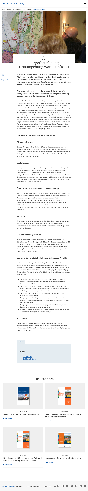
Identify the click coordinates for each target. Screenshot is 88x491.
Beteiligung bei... (17, 9)
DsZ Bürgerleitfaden (29, 359)
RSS (55, 486)
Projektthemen (27, 9)
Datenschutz (47, 486)
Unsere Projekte (6, 9)
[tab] (21, 342)
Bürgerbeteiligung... (39, 9)
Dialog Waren (27, 357)
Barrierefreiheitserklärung (33, 486)
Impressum (19, 486)
